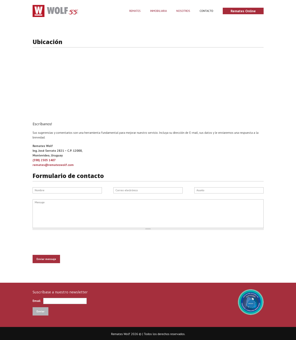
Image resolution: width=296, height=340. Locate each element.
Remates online (243, 11)
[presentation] (63, 241)
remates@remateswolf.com (53, 165)
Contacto (206, 11)
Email (37, 301)
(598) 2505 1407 (44, 160)
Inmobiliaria (158, 11)
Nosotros (183, 11)
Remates (135, 11)
